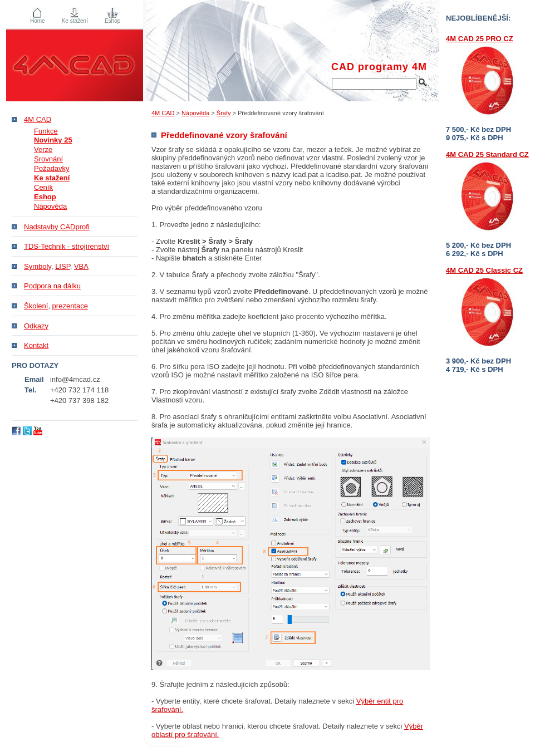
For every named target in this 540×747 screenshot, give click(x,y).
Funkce (46, 131)
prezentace (70, 306)
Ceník (43, 187)
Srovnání (48, 159)
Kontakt (36, 345)
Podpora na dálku (52, 286)
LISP (62, 266)
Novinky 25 (53, 140)
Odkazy (36, 326)
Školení (36, 306)
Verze (43, 149)
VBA (81, 266)
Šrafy (224, 113)
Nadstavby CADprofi (57, 227)
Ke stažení (75, 21)
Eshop (112, 21)
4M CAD (163, 113)
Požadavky (52, 168)
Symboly (37, 266)
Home (37, 21)
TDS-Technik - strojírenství (66, 246)
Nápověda (195, 113)
